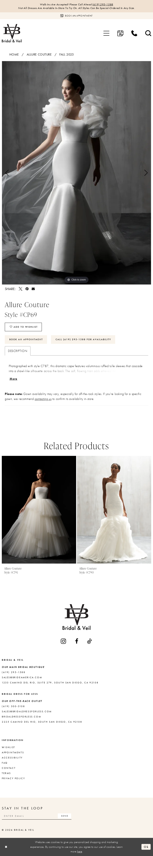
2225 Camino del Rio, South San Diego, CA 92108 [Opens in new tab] (42, 721)
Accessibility (12, 757)
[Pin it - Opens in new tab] (27, 289)
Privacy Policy (13, 778)
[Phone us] (134, 33)
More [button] (14, 379)
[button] (106, 33)
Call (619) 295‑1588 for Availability (83, 339)
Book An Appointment (26, 339)
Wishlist (8, 747)
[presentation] (39, 510)
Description (17, 351)
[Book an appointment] (76, 15)
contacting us (43, 399)
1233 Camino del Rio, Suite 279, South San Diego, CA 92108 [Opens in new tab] (50, 682)
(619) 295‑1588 (102, 4)
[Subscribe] (64, 816)
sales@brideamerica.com (22, 677)
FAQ (5, 762)
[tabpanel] (76, 172)
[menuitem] (106, 33)
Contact (9, 768)
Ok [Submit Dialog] (146, 847)
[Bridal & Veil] (12, 33)
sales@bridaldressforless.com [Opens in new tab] (27, 711)
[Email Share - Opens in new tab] (33, 288)
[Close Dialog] (6, 846)
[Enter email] (37, 816)
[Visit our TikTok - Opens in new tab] (89, 641)
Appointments (13, 752)
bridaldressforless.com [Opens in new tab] (21, 716)
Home (14, 54)
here (79, 851)
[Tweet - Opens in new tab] (20, 289)
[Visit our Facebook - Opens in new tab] (77, 641)
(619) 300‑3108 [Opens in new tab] (13, 706)
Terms (6, 773)
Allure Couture (39, 54)
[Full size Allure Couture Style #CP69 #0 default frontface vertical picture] (76, 172)
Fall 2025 (66, 54)
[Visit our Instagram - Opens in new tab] (64, 641)
